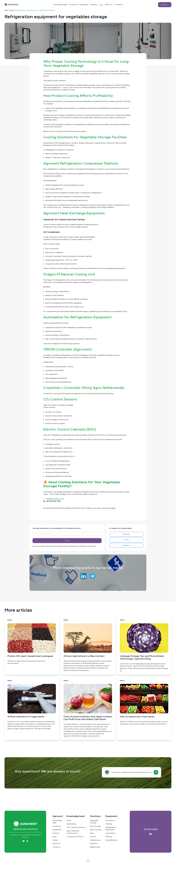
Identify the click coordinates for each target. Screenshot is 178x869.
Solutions (73, 5)
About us (109, 5)
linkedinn (126, 545)
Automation (111, 833)
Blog (101, 5)
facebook (126, 534)
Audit (69, 820)
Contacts (119, 5)
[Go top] (88, 861)
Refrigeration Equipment (111, 828)
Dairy (92, 833)
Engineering (71, 824)
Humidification (111, 840)
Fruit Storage (95, 826)
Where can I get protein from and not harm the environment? (31, 641)
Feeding (109, 837)
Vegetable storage (94, 821)
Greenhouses (95, 840)
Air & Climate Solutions (76, 827)
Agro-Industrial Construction (73, 832)
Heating (109, 824)
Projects (93, 5)
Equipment (83, 5)
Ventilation (110, 820)
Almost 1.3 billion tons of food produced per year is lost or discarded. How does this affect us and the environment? (144, 702)
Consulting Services (75, 837)
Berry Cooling (95, 830)
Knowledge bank (57, 821)
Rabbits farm (95, 847)
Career (55, 840)
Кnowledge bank (60, 5)
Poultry (93, 837)
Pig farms (94, 843)
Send (67, 540)
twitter (126, 539)
